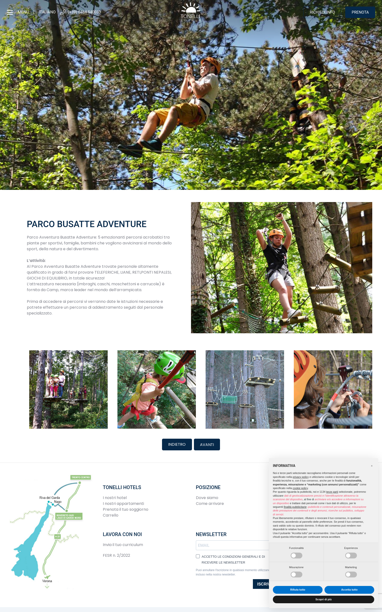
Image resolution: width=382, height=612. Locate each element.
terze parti (332, 491)
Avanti (207, 444)
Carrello (110, 515)
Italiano (47, 12)
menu (18, 12)
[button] (372, 466)
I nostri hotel (115, 497)
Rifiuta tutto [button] (297, 589)
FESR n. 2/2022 (116, 555)
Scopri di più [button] (323, 599)
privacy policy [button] (301, 476)
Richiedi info (322, 12)
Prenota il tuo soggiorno (125, 509)
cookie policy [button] (300, 488)
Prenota (360, 12)
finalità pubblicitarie (295, 506)
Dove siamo (207, 497)
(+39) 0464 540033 (80, 12)
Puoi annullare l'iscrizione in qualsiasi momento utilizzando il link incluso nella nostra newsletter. (237, 572)
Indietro (177, 444)
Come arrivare (210, 503)
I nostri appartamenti (123, 503)
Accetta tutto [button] (349, 589)
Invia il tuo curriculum (123, 544)
